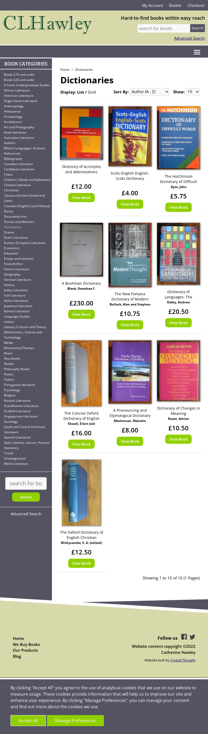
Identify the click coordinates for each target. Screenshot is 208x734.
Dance (8, 211)
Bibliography (13, 158)
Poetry (8, 374)
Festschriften (13, 264)
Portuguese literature (19, 385)
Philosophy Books (16, 369)
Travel (8, 453)
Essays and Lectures (19, 258)
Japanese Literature (18, 306)
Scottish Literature (17, 411)
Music (8, 353)
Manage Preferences (75, 720)
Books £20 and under (19, 80)
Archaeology (13, 116)
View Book (81, 197)
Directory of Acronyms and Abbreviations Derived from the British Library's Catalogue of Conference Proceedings (81, 169)
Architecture (13, 122)
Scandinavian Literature (21, 406)
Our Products (25, 650)
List (80, 92)
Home (64, 69)
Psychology (12, 390)
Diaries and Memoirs (19, 222)
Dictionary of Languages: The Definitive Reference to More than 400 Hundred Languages (178, 294)
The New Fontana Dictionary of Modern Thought (130, 296)
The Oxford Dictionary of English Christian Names (81, 535)
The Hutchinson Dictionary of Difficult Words (178, 179)
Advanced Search (189, 38)
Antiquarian (12, 111)
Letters (9, 321)
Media (8, 342)
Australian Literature (19, 137)
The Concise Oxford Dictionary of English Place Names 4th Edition (81, 416)
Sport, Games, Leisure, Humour (27, 442)
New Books (12, 358)
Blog (17, 656)
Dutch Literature (16, 237)
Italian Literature (16, 300)
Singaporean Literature (21, 416)
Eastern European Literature (24, 243)
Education (11, 253)
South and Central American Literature (24, 429)
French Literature (16, 269)
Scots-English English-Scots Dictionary (130, 176)
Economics (12, 248)
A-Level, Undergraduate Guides (27, 85)
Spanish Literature (17, 437)
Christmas (11, 190)
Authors (9, 143)
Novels (9, 363)
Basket (175, 5)
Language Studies (17, 316)
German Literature (17, 279)
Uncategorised (14, 458)
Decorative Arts (15, 216)
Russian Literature (17, 400)
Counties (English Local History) (27, 206)
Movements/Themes (19, 348)
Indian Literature (16, 290)
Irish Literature (14, 295)
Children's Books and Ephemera (27, 179)
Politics (9, 379)
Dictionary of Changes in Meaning (178, 411)
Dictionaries (13, 227)
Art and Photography (19, 127)
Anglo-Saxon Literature (21, 101)
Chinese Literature (17, 185)
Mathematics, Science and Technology (23, 335)
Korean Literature (17, 311)
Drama (9, 232)
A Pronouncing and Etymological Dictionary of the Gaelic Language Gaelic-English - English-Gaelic (130, 413)
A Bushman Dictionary (81, 283)
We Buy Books (26, 644)
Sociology (11, 421)
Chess (8, 174)
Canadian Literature (18, 164)
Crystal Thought (182, 660)
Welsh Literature (16, 463)
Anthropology (14, 106)
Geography (12, 274)
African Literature (17, 90)
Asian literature (15, 132)
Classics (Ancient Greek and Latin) (24, 198)
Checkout (196, 5)
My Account (152, 5)
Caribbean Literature (19, 169)
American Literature (18, 95)
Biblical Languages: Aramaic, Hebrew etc (25, 151)
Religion (9, 395)
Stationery (11, 448)
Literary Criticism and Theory (25, 327)
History (9, 285)
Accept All (28, 720)
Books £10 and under (19, 74)
